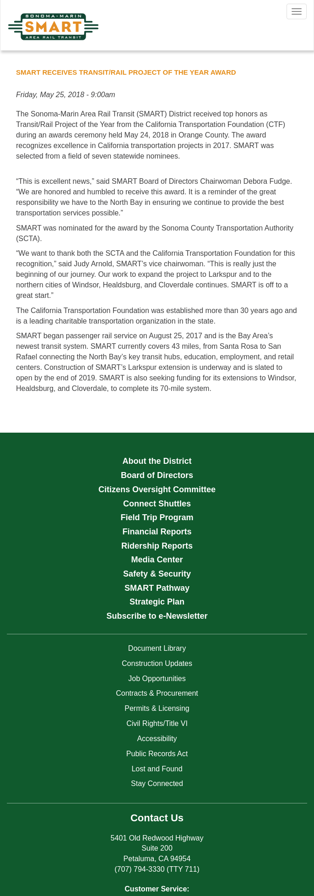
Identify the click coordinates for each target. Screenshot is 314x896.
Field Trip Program (156, 517)
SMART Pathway (157, 588)
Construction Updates (157, 663)
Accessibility (157, 738)
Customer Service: (157, 889)
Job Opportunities (156, 678)
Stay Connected (157, 783)
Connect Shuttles (157, 503)
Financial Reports (156, 531)
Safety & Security (157, 573)
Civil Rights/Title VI (157, 723)
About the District (157, 461)
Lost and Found (156, 769)
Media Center (157, 559)
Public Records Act (157, 754)
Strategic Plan (157, 601)
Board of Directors (157, 475)
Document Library (157, 648)
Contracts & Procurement (157, 693)
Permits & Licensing (157, 708)
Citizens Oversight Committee (157, 489)
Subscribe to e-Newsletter (156, 616)
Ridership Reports (157, 545)
